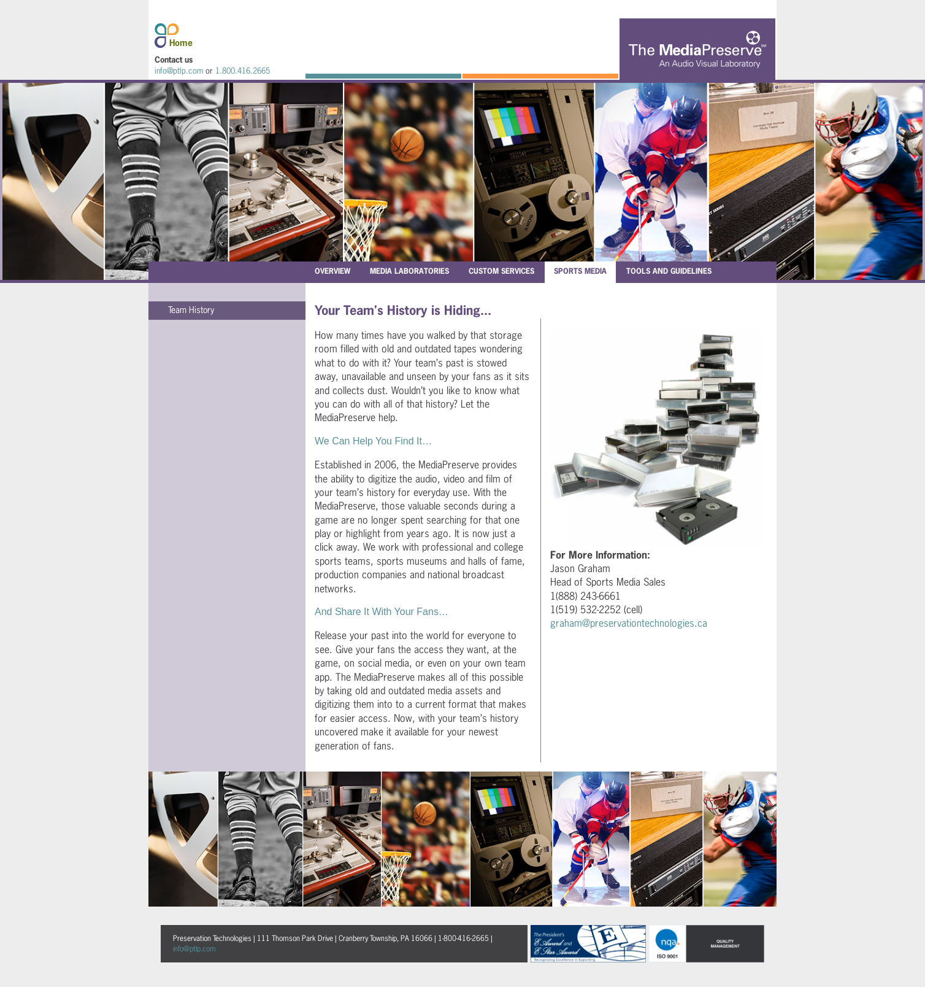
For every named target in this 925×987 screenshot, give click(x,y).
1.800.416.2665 (242, 70)
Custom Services (501, 271)
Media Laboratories (409, 271)
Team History (191, 309)
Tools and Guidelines (669, 271)
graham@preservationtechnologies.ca (628, 623)
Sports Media (580, 271)
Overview (332, 271)
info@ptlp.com (179, 70)
